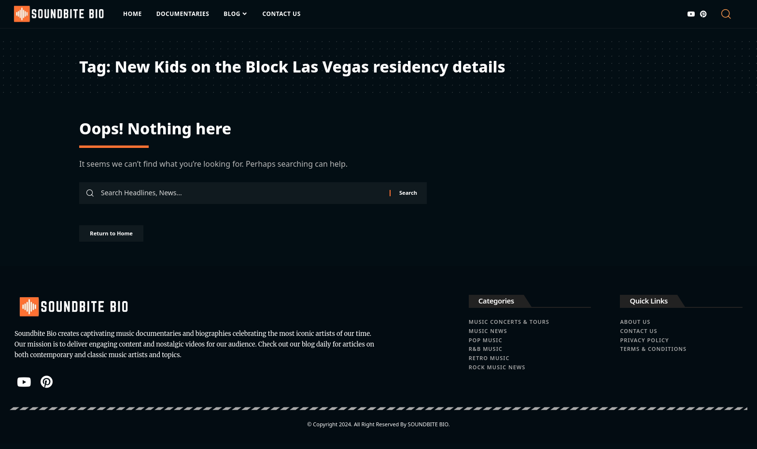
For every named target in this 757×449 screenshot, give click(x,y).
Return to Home (121, 237)
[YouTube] (691, 14)
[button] (730, 14)
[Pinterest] (703, 14)
